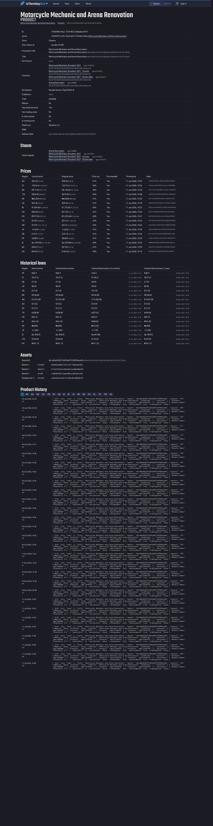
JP (73, 394)
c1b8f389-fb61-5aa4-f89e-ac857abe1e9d (66, 374)
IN (68, 394)
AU (32, 394)
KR (78, 394)
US (111, 394)
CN (48, 394)
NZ (84, 394)
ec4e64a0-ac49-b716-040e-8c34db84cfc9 (66, 378)
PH (89, 394)
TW (105, 394)
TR (99, 394)
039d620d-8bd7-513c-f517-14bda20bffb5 (66, 365)
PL (94, 394)
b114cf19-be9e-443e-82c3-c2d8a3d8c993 (66, 369)
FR (54, 394)
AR (27, 394)
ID (64, 394)
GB (59, 394)
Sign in (185, 3)
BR (38, 394)
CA (43, 394)
